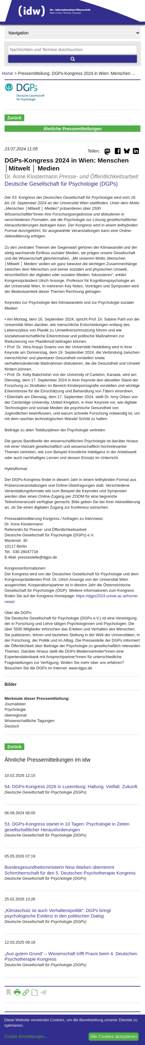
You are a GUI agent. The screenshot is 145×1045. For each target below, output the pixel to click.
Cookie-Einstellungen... (26, 1036)
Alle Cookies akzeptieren (113, 1036)
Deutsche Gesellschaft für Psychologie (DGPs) (61, 184)
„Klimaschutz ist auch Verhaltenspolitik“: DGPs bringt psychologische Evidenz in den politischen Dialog (58, 913)
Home (7, 73)
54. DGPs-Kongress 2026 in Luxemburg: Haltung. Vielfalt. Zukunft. (72, 786)
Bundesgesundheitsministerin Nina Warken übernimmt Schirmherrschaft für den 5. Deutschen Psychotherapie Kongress (70, 869)
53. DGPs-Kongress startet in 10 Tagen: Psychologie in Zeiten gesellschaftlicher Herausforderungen (67, 826)
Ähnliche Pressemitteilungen (72, 128)
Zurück (14, 117)
